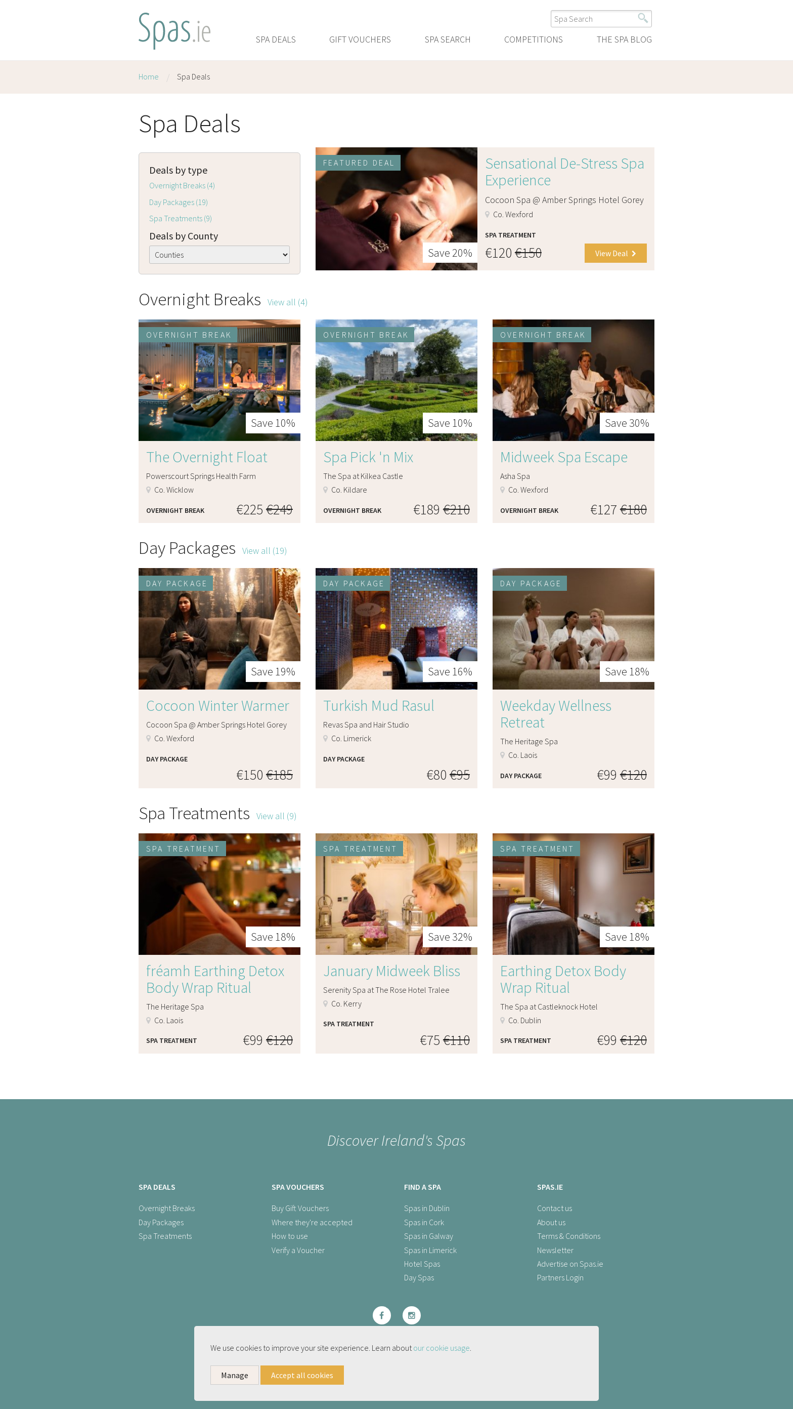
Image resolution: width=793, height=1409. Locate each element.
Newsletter (555, 1250)
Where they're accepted (312, 1222)
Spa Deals (276, 39)
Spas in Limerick (430, 1250)
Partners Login (560, 1277)
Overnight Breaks (167, 1208)
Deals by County (183, 235)
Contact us (554, 1208)
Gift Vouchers (360, 39)
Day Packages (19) (178, 202)
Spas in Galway (428, 1236)
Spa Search (448, 39)
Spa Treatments (165, 1236)
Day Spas (419, 1277)
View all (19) (264, 550)
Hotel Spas (422, 1264)
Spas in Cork (424, 1222)
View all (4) (288, 302)
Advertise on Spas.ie (570, 1264)
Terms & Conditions (568, 1236)
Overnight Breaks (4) (182, 185)
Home (149, 76)
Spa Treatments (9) (180, 218)
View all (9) (276, 816)
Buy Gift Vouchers (300, 1208)
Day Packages (161, 1222)
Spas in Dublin (427, 1208)
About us (551, 1222)
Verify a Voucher (298, 1250)
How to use (290, 1236)
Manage (234, 1375)
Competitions (533, 39)
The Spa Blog (624, 39)
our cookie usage (441, 1348)
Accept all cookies (302, 1375)
